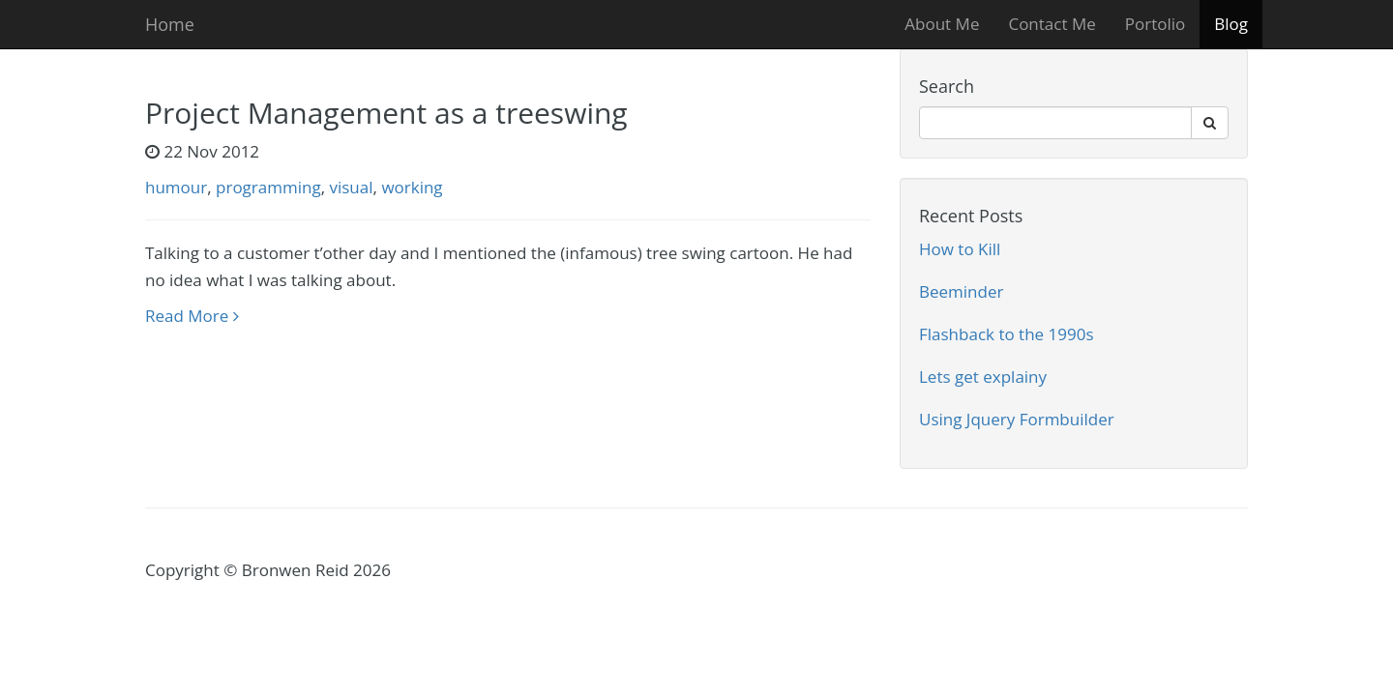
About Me (941, 24)
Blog (1231, 24)
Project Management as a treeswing (386, 112)
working (411, 187)
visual (350, 187)
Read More (192, 315)
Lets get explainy (983, 376)
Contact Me (1051, 24)
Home (169, 24)
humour (176, 187)
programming (268, 187)
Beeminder (961, 291)
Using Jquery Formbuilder (1016, 419)
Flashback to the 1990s (1006, 334)
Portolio (1155, 24)
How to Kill (959, 249)
